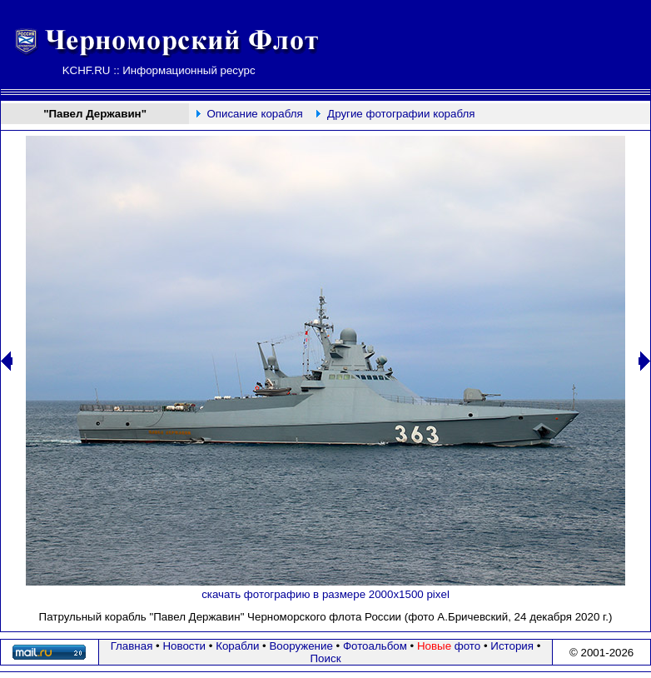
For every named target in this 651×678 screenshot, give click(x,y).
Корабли (237, 646)
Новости (184, 646)
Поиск (326, 658)
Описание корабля (254, 113)
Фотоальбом (375, 646)
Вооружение (300, 646)
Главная (132, 646)
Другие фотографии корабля (401, 113)
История (512, 646)
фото (448, 646)
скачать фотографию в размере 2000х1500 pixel (325, 594)
